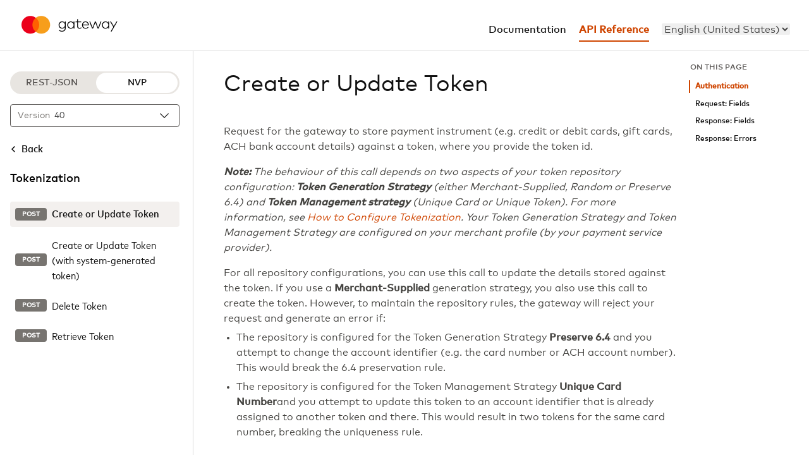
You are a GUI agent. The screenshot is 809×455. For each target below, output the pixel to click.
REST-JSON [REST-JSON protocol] (52, 82)
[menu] (726, 29)
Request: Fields (722, 104)
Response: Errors (726, 139)
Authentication (721, 86)
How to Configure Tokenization (384, 217)
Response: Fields (725, 121)
